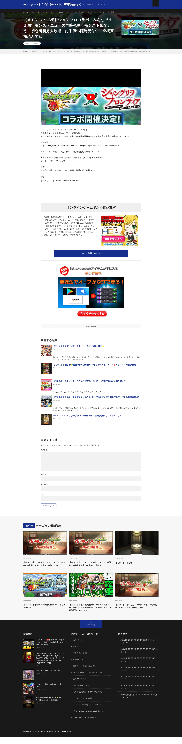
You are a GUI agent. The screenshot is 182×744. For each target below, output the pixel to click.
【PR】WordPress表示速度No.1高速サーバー (90, 718)
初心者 (36, 46)
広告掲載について (80, 667)
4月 (136, 648)
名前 (43, 477)
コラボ (47, 12)
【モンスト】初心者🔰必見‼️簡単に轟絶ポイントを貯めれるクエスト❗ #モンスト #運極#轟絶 (94, 367)
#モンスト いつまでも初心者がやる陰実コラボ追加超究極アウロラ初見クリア (87, 418)
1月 (126, 648)
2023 (122, 675)
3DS (72, 12)
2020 (122, 702)
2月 (130, 648)
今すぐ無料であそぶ (91, 256)
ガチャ (56, 12)
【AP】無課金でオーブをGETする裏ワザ (89, 699)
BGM (65, 12)
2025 (122, 657)
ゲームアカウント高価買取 (83, 706)
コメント (44, 452)
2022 (122, 684)
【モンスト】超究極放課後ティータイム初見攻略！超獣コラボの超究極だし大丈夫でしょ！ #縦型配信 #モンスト (91, 615)
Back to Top (91, 633)
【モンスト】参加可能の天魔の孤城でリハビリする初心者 (45, 613)
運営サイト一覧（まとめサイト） (86, 674)
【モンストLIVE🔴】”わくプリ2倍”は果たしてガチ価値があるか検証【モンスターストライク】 (50, 650)
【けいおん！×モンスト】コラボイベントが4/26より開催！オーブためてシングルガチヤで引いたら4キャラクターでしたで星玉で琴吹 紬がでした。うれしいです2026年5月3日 (50, 666)
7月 (145, 657)
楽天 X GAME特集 (80, 686)
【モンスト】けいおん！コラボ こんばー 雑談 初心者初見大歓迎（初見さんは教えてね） (45, 568)
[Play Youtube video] (91, 99)
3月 (133, 648)
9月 (152, 657)
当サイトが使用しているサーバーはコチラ (89, 680)
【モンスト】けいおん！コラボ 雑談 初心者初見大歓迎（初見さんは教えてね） (136, 613)
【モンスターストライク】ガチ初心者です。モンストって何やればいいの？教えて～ (90, 383)
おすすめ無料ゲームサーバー (84, 693)
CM (100, 12)
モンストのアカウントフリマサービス (90, 712)
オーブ (108, 12)
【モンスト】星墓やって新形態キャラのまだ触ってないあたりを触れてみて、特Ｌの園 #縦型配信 (96, 399)
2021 (122, 693)
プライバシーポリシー (81, 661)
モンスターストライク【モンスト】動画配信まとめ (57, 738)
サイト (43, 497)
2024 (122, 666)
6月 (142, 657)
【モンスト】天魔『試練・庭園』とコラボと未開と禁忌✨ (79, 349)
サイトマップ (78, 654)
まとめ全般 (36, 12)
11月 (122, 660)
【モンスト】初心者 (125, 565)
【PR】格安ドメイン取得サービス (86, 725)
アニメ (80, 12)
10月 (156, 657)
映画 (88, 12)
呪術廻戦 (118, 12)
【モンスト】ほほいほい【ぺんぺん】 (49, 679)
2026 (122, 648)
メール (44, 487)
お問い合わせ (78, 648)
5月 (139, 648)
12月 (126, 660)
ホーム (26, 12)
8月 (148, 657)
